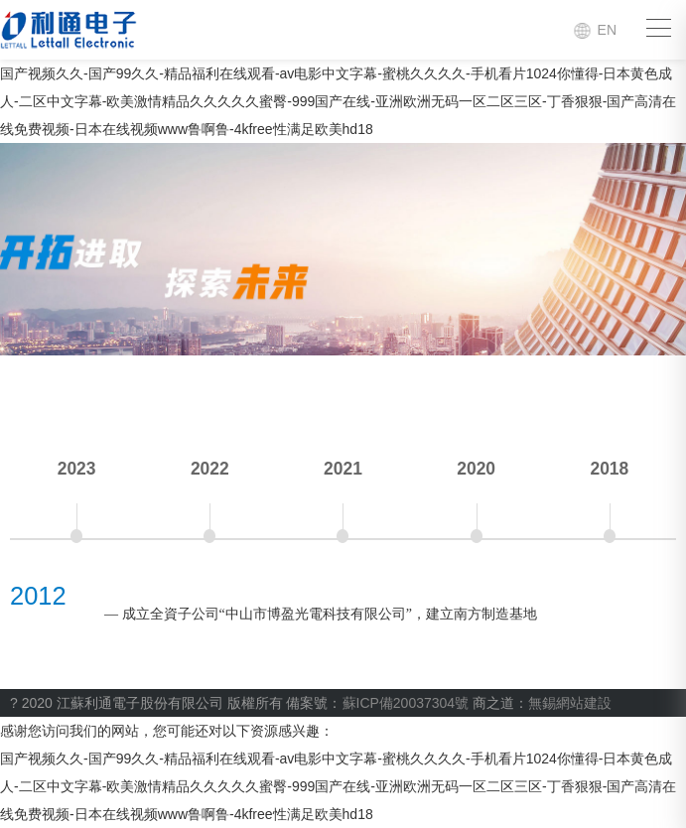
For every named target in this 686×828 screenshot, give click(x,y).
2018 (609, 469)
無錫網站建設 (570, 703)
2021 (343, 469)
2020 (476, 469)
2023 (77, 469)
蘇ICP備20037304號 (406, 703)
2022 (210, 469)
